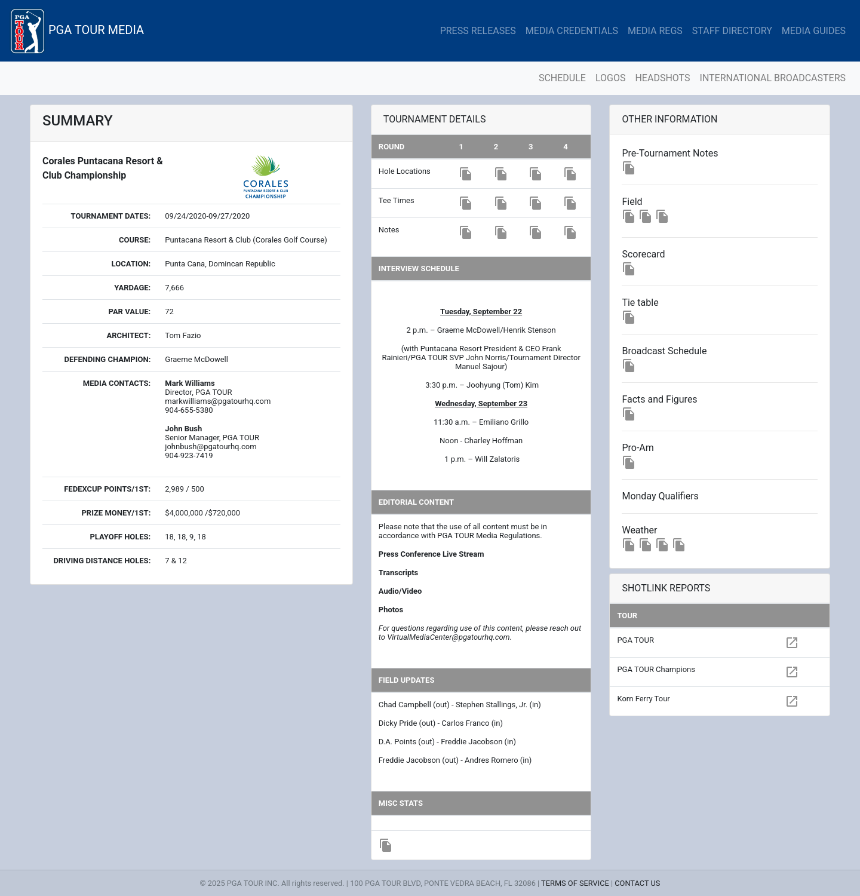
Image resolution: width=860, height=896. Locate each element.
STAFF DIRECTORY (732, 30)
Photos (391, 609)
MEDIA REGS (655, 30)
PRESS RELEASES (478, 30)
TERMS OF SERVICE (575, 883)
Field (632, 201)
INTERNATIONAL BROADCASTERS (773, 78)
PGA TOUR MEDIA (77, 31)
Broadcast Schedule (664, 351)
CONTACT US (637, 883)
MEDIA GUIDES (814, 30)
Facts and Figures (659, 399)
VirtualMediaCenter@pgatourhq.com (448, 637)
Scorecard (643, 254)
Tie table (640, 302)
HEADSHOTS (662, 78)
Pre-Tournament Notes (670, 153)
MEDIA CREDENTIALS (572, 30)
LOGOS (610, 78)
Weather (639, 530)
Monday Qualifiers (660, 496)
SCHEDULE (562, 78)
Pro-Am (637, 447)
